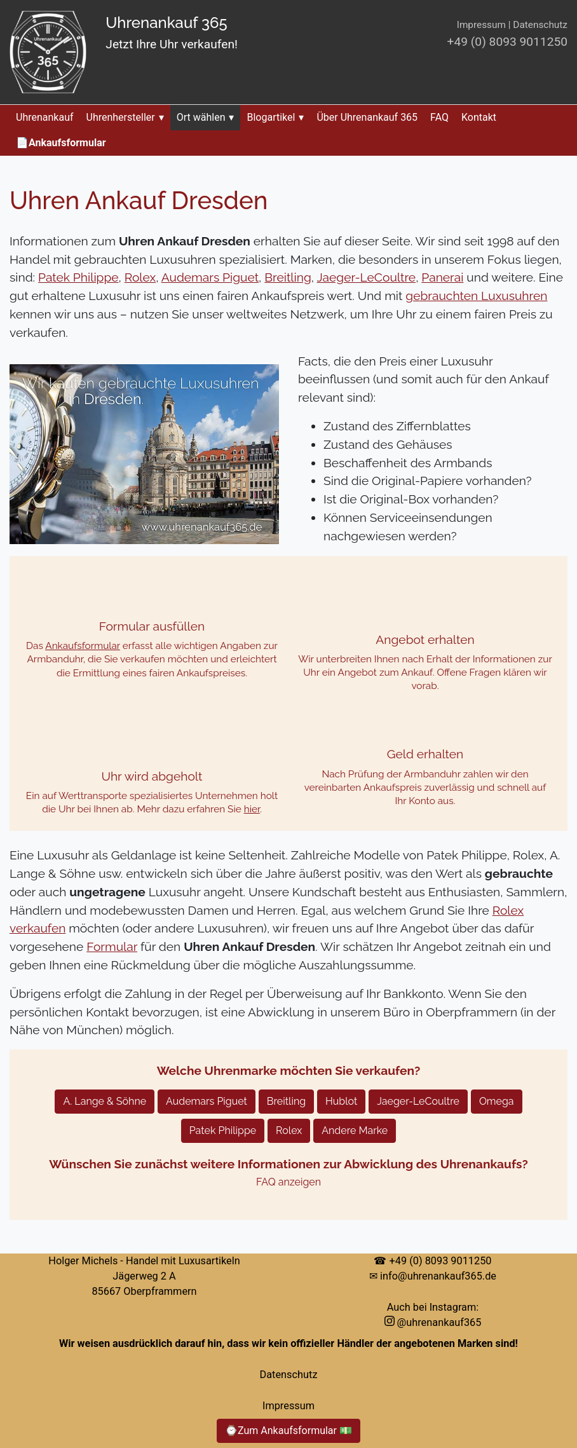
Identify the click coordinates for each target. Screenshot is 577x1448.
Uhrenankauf (45, 117)
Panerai (442, 277)
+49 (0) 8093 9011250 (507, 41)
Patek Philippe (78, 277)
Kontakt (478, 117)
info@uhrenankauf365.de (438, 1276)
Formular (111, 946)
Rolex (140, 277)
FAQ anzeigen (288, 1182)
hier (252, 809)
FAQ (439, 117)
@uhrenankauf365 (433, 1322)
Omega (496, 1101)
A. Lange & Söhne (104, 1101)
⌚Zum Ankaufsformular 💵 (288, 1430)
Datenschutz (540, 25)
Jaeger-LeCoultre (366, 277)
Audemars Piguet (210, 277)
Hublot (341, 1101)
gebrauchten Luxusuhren (476, 296)
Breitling (287, 277)
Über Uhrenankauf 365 (366, 117)
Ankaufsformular (82, 646)
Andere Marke (355, 1130)
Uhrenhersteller (125, 117)
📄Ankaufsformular (61, 143)
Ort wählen (205, 117)
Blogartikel (275, 117)
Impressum (481, 25)
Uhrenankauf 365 (166, 22)
